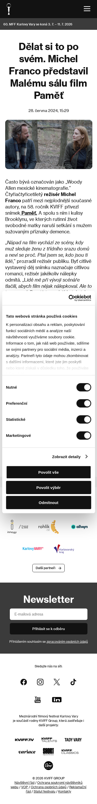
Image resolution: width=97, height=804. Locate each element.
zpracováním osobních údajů (67, 641)
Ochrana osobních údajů (48, 787)
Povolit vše (48, 472)
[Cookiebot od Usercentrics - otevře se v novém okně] (69, 298)
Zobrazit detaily (66, 456)
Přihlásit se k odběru (48, 629)
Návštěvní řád (24, 782)
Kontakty (64, 791)
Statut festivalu (44, 791)
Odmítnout (48, 502)
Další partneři (45, 568)
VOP (24, 787)
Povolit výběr (48, 487)
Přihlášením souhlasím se (48, 641)
